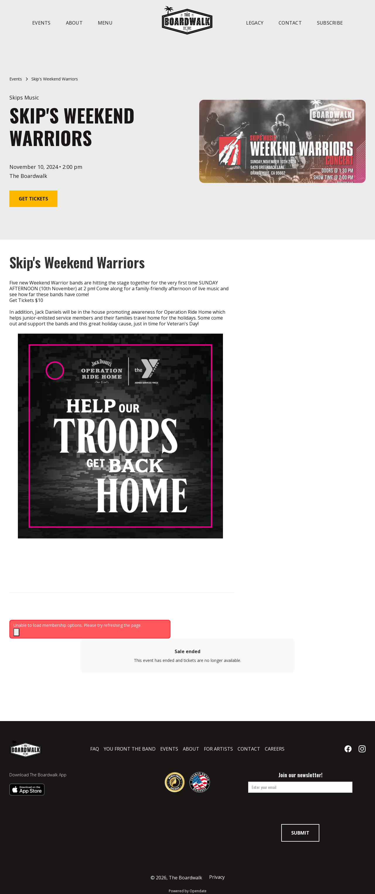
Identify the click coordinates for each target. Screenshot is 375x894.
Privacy (217, 877)
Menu (105, 23)
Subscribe (330, 23)
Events (41, 23)
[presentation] (300, 810)
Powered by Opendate (188, 890)
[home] (187, 20)
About (74, 23)
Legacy (255, 23)
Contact (290, 23)
